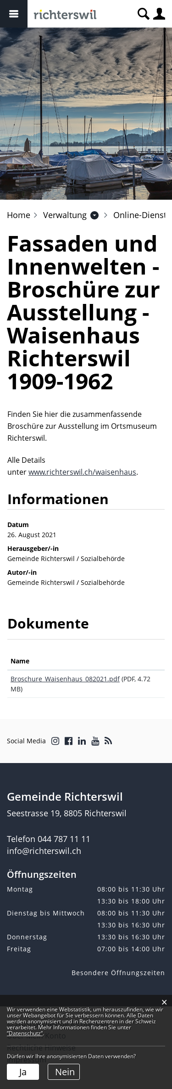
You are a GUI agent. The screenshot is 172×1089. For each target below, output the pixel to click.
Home (18, 214)
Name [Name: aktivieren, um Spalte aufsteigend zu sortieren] (20, 661)
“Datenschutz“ (25, 1033)
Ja (23, 1072)
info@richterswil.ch (44, 850)
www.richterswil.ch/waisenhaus (82, 472)
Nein (65, 1072)
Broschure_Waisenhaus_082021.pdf (65, 678)
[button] (65, 214)
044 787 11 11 (64, 838)
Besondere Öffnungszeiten (118, 972)
